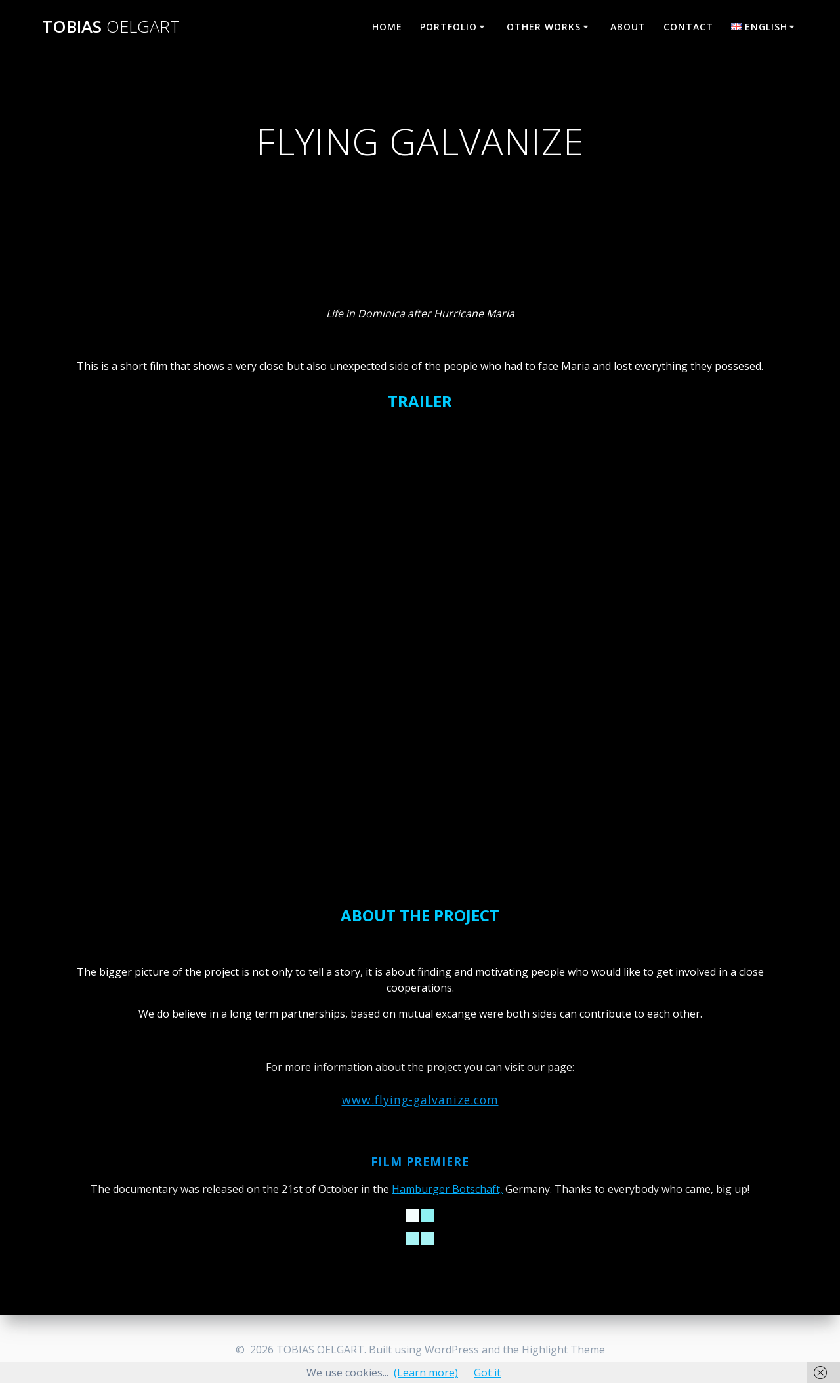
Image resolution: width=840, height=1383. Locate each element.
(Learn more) (426, 1372)
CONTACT (688, 26)
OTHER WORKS (544, 26)
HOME (387, 26)
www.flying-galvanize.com (420, 1100)
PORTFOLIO (448, 26)
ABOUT (628, 26)
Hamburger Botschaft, (447, 1189)
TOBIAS (111, 26)
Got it (487, 1372)
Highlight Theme (563, 1349)
